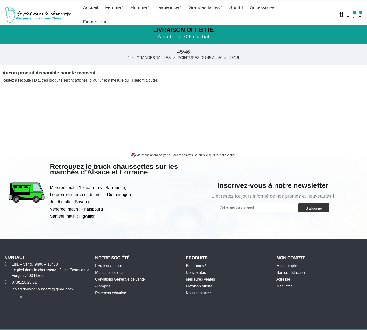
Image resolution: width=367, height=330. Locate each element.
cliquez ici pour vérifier (220, 155)
